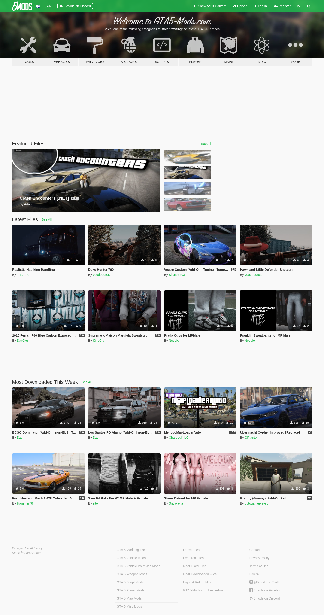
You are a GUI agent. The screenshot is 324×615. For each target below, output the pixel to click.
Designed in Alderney (27, 548)
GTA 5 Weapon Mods (132, 574)
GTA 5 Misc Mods (129, 606)
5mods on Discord (264, 598)
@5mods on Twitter (265, 582)
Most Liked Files (194, 566)
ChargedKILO (179, 437)
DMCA (254, 574)
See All (206, 144)
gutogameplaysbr (257, 503)
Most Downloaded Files (200, 574)
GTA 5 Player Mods (130, 590)
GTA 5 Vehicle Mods (131, 558)
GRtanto (251, 437)
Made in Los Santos (26, 553)
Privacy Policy (259, 558)
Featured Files (193, 558)
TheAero (23, 275)
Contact (254, 550)
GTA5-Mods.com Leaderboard (205, 590)
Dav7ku (22, 340)
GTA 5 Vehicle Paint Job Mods (138, 566)
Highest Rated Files (197, 582)
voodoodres (101, 275)
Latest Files (191, 550)
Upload (240, 6)
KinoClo (98, 340)
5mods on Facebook (266, 590)
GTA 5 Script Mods (130, 582)
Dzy (19, 437)
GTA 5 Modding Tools (132, 550)
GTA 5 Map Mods (129, 598)
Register (282, 6)
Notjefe (174, 340)
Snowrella (176, 503)
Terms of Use (258, 566)
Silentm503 (177, 275)
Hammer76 (25, 503)
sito (95, 503)
